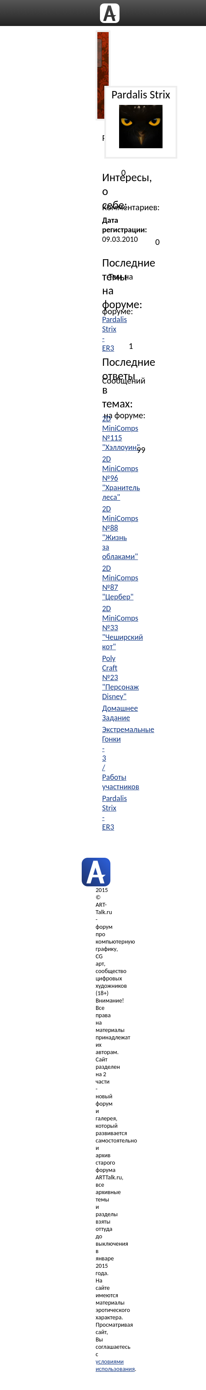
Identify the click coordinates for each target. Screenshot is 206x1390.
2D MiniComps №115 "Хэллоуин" (121, 433)
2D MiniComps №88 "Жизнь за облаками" (120, 532)
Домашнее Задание (120, 713)
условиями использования (115, 1365)
